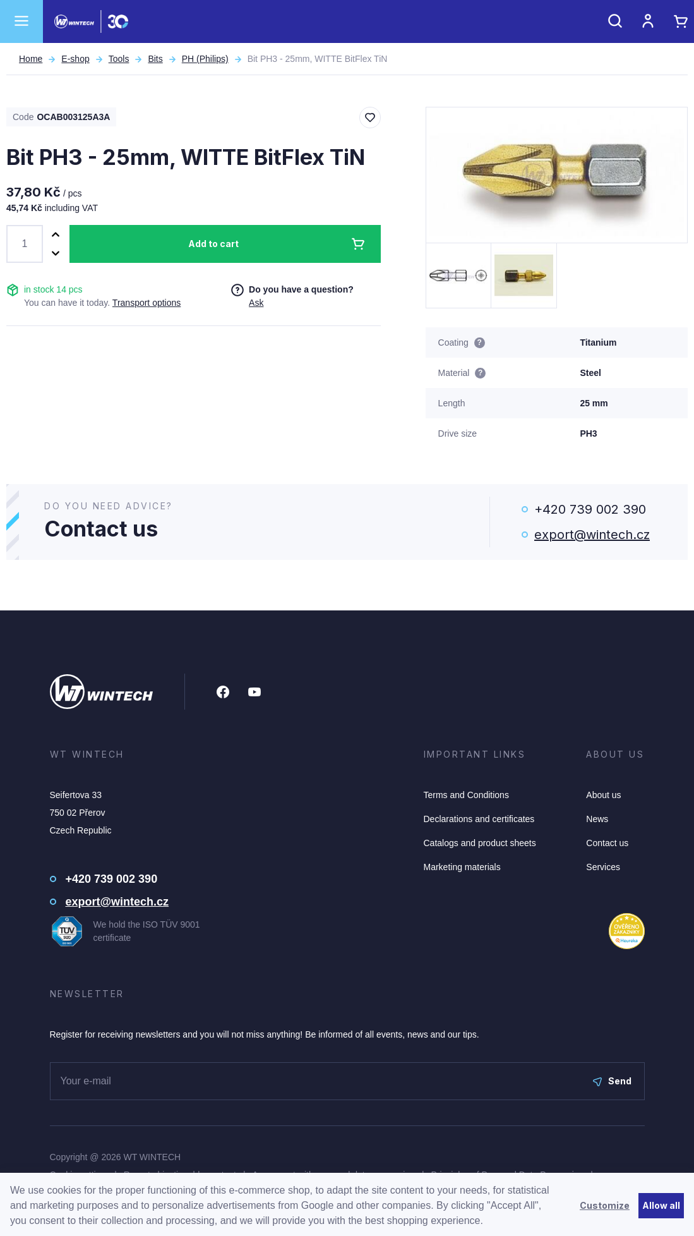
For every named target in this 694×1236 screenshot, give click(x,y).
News (597, 819)
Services (603, 867)
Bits (155, 59)
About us (603, 795)
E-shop (75, 59)
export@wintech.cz (592, 534)
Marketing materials (462, 867)
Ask (256, 303)
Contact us (607, 843)
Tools (119, 59)
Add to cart (213, 243)
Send (612, 1080)
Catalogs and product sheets (480, 843)
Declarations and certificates (479, 819)
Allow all (661, 1205)
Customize (605, 1205)
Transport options (146, 303)
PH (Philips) (205, 59)
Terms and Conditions (466, 795)
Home (30, 59)
